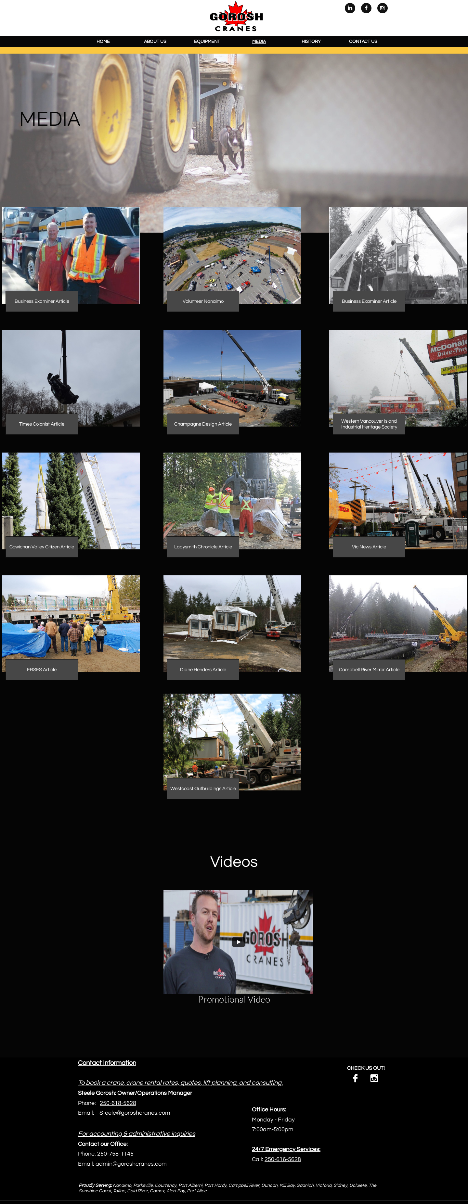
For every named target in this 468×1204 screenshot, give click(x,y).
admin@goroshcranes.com (131, 1164)
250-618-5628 (118, 1103)
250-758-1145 (115, 1154)
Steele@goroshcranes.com (134, 1113)
